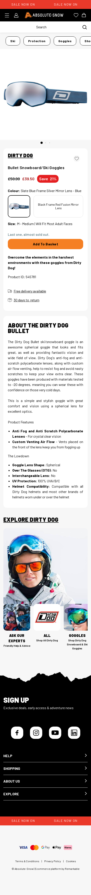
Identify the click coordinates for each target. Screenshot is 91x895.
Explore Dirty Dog (31, 519)
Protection (37, 41)
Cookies (71, 861)
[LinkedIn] (74, 733)
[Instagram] (36, 733)
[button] (45, 756)
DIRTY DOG (20, 155)
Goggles (65, 41)
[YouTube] (55, 733)
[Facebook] (17, 733)
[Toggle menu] (8, 15)
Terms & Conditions (27, 861)
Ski (12, 41)
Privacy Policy (52, 861)
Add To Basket (45, 244)
